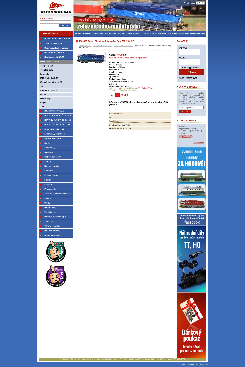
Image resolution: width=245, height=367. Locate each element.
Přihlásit (192, 72)
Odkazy (182, 364)
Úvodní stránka (85, 45)
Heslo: (182, 57)
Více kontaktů (198, 143)
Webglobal (203, 364)
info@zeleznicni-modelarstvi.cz (186, 137)
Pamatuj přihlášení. (191, 67)
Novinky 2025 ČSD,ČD (102, 45)
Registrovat (191, 78)
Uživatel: (183, 47)
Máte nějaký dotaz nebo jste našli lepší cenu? (128, 58)
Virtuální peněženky (145, 88)
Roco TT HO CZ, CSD (123, 45)
